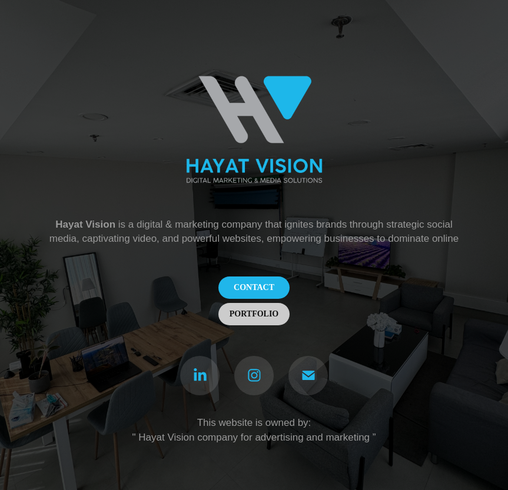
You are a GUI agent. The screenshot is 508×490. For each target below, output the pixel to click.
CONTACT (254, 287)
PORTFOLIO (254, 313)
